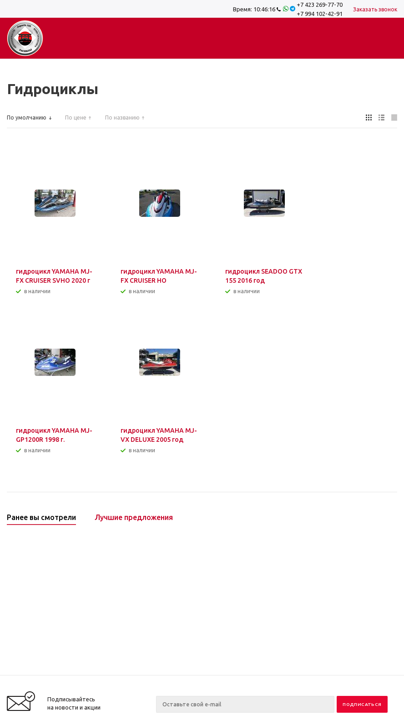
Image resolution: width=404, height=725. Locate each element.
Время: (254, 9)
